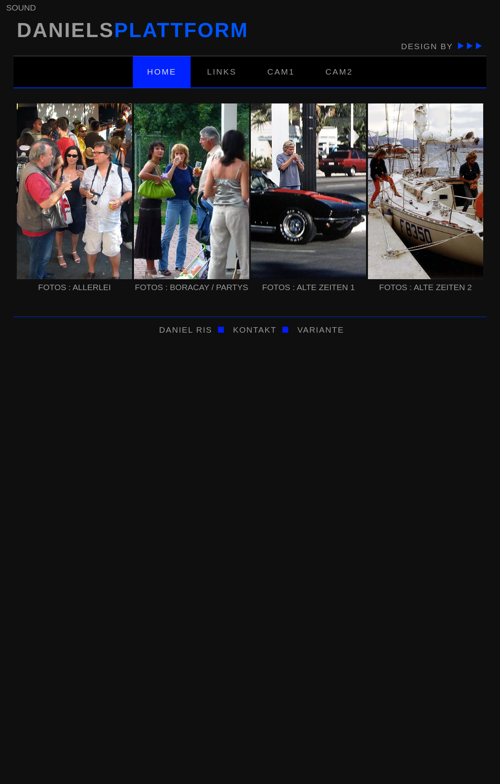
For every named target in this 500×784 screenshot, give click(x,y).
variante (319, 329)
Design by (440, 46)
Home (162, 71)
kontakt (255, 329)
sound (21, 7)
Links (222, 71)
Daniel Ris (184, 329)
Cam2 (339, 71)
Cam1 (281, 71)
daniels (131, 30)
